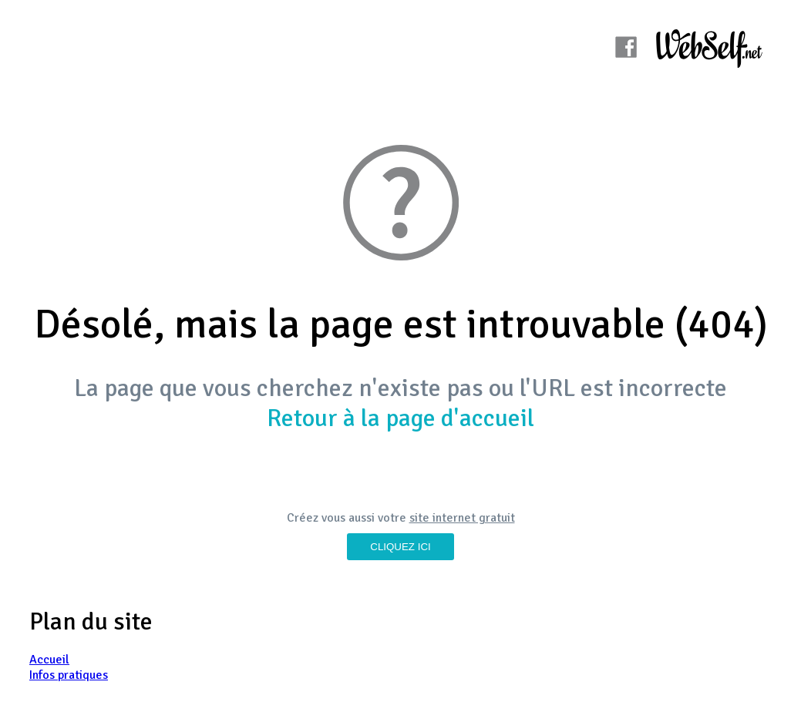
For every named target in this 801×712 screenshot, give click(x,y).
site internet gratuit (462, 518)
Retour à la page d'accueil (400, 418)
